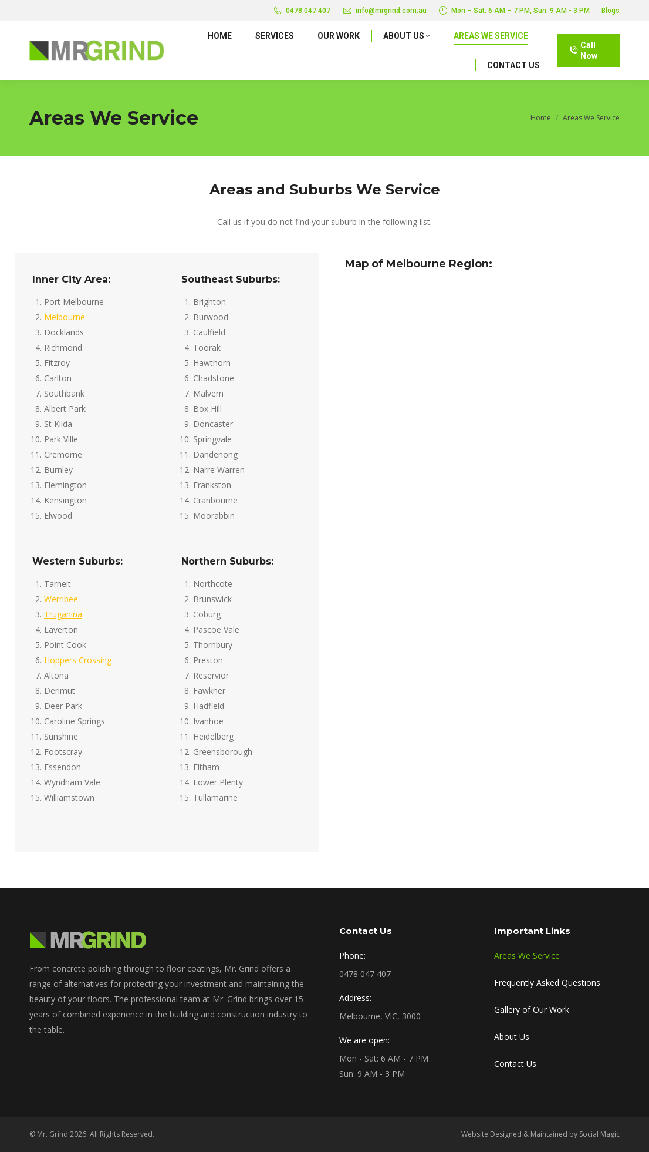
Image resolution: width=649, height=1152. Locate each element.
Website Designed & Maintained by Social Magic (540, 1134)
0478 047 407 (302, 10)
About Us (511, 1036)
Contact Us (515, 1063)
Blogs (610, 10)
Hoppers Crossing (77, 660)
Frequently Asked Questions (547, 982)
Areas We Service (527, 955)
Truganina (63, 614)
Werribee (61, 598)
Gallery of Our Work (531, 1009)
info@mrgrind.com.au (384, 10)
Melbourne (64, 317)
